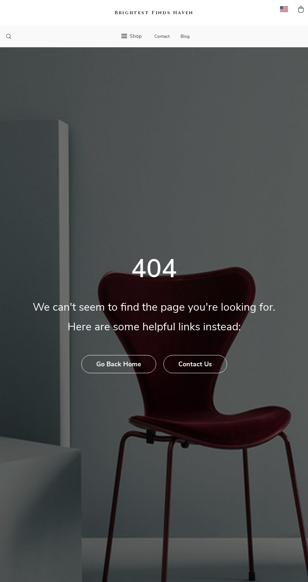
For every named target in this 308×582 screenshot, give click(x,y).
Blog (185, 36)
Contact (162, 36)
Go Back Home (118, 364)
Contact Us (195, 364)
